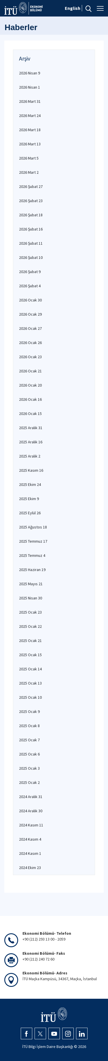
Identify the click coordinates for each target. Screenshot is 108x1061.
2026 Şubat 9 (30, 271)
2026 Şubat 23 (31, 200)
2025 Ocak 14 (30, 669)
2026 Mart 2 (29, 172)
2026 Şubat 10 (31, 257)
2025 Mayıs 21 (31, 583)
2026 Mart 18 (30, 129)
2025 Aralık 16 (30, 441)
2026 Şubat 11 (31, 243)
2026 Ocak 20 (30, 385)
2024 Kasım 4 (30, 839)
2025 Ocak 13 (30, 683)
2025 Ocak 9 (29, 711)
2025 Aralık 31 (30, 427)
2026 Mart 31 (30, 101)
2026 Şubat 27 (31, 186)
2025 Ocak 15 (30, 654)
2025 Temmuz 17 (33, 541)
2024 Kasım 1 (30, 853)
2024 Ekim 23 (30, 867)
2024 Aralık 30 (30, 810)
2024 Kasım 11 (31, 825)
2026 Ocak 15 (30, 413)
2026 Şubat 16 (31, 229)
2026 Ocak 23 (30, 356)
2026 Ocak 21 (30, 371)
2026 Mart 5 (29, 158)
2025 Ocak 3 (29, 768)
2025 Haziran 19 (32, 569)
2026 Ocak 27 (30, 328)
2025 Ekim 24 (30, 484)
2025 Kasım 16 (31, 470)
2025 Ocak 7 (29, 739)
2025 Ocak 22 (30, 626)
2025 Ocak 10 (30, 697)
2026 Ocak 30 (30, 300)
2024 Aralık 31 (30, 796)
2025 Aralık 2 (29, 456)
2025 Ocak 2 (29, 782)
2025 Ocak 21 (30, 640)
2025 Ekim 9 (29, 498)
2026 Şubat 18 (31, 214)
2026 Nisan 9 (29, 73)
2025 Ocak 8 (29, 725)
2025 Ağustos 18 (33, 527)
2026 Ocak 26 (30, 342)
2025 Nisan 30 (30, 598)
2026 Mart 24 (30, 115)
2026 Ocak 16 (30, 399)
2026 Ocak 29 (30, 314)
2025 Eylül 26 (30, 512)
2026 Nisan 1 (29, 87)
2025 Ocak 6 (29, 754)
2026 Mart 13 (30, 144)
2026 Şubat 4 (30, 285)
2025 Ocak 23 (30, 612)
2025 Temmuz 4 (32, 555)
